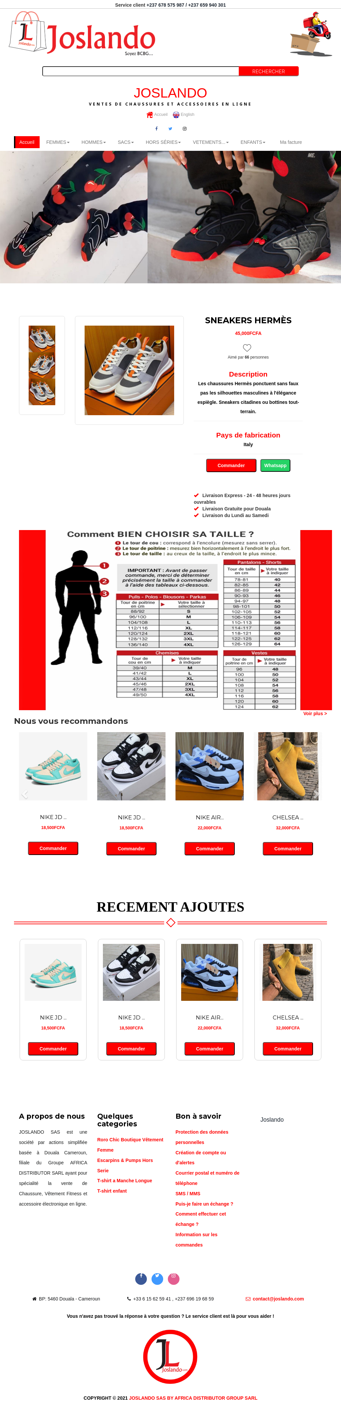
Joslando (272, 1120)
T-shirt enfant (112, 1191)
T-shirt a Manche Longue (124, 1181)
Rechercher (268, 71)
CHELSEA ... (287, 818)
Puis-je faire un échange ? (204, 1204)
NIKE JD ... (53, 818)
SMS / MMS (187, 1194)
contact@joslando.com (275, 1299)
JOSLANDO (170, 96)
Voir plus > (315, 713)
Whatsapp (275, 465)
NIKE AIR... (210, 818)
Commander (231, 465)
